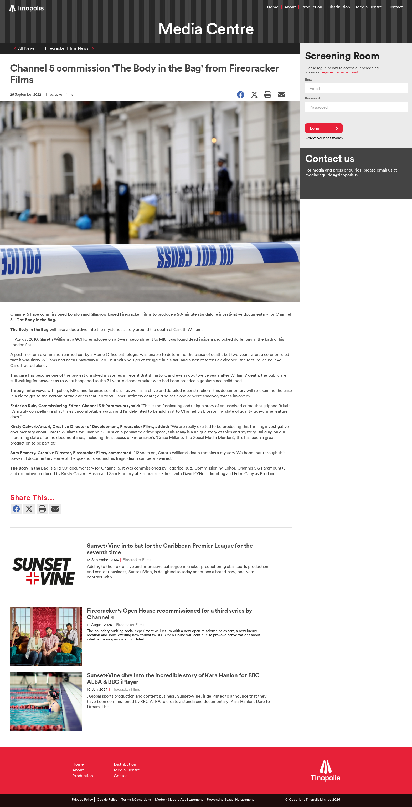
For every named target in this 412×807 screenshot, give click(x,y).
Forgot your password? (324, 138)
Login (324, 128)
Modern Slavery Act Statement (179, 799)
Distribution (339, 6)
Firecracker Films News (67, 48)
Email (309, 80)
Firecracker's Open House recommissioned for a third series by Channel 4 (169, 614)
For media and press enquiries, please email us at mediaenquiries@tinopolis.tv (351, 172)
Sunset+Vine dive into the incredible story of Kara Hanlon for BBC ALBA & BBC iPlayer (173, 678)
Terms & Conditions (136, 799)
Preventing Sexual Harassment (230, 799)
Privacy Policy (82, 799)
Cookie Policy (107, 799)
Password (312, 98)
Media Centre (369, 6)
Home (273, 6)
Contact (395, 6)
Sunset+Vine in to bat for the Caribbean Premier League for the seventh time (170, 549)
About (290, 6)
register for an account (339, 71)
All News (26, 48)
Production (311, 6)
